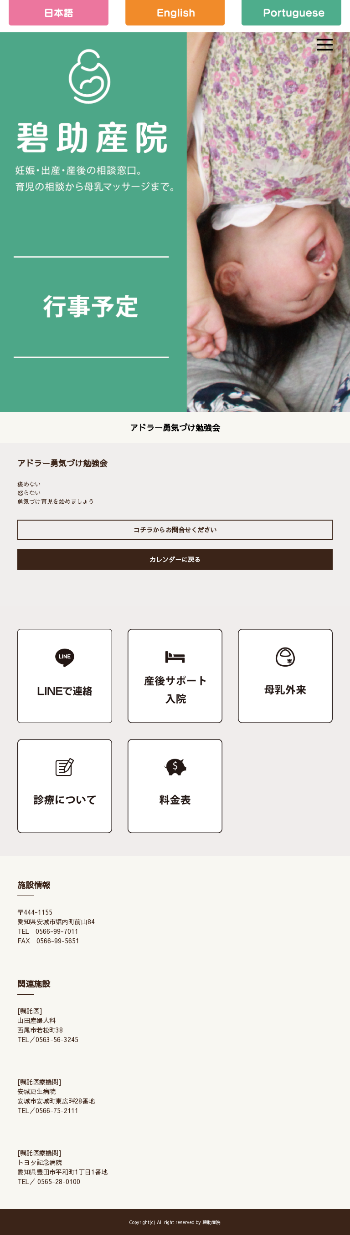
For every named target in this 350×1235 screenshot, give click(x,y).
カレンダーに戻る (175, 559)
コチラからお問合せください (175, 529)
